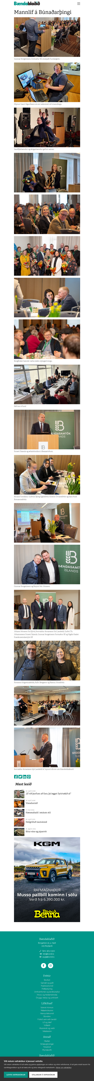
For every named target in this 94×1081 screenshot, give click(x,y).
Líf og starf (47, 1022)
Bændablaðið (46, 1055)
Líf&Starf (46, 1003)
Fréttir (47, 975)
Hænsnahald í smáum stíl (38, 812)
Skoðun (47, 980)
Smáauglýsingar (47, 1044)
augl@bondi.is (47, 957)
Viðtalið (47, 1025)
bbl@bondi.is (47, 954)
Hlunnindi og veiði (47, 1028)
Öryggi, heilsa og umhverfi (47, 998)
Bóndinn (47, 1016)
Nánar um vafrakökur (63, 1067)
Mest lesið (23, 784)
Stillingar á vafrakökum (43, 1075)
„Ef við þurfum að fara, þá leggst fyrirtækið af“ (48, 793)
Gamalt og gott (47, 983)
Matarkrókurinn (47, 1010)
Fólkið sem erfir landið (47, 1019)
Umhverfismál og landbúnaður (47, 992)
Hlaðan (47, 1041)
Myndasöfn (47, 1050)
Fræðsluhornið (47, 986)
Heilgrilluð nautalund (36, 822)
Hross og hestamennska (47, 995)
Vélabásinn (47, 1031)
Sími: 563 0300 (47, 951)
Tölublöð (47, 1047)
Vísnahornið (32, 803)
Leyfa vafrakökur (15, 1075)
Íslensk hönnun (47, 1008)
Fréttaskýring (47, 989)
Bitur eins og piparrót (36, 831)
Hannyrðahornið (47, 1013)
